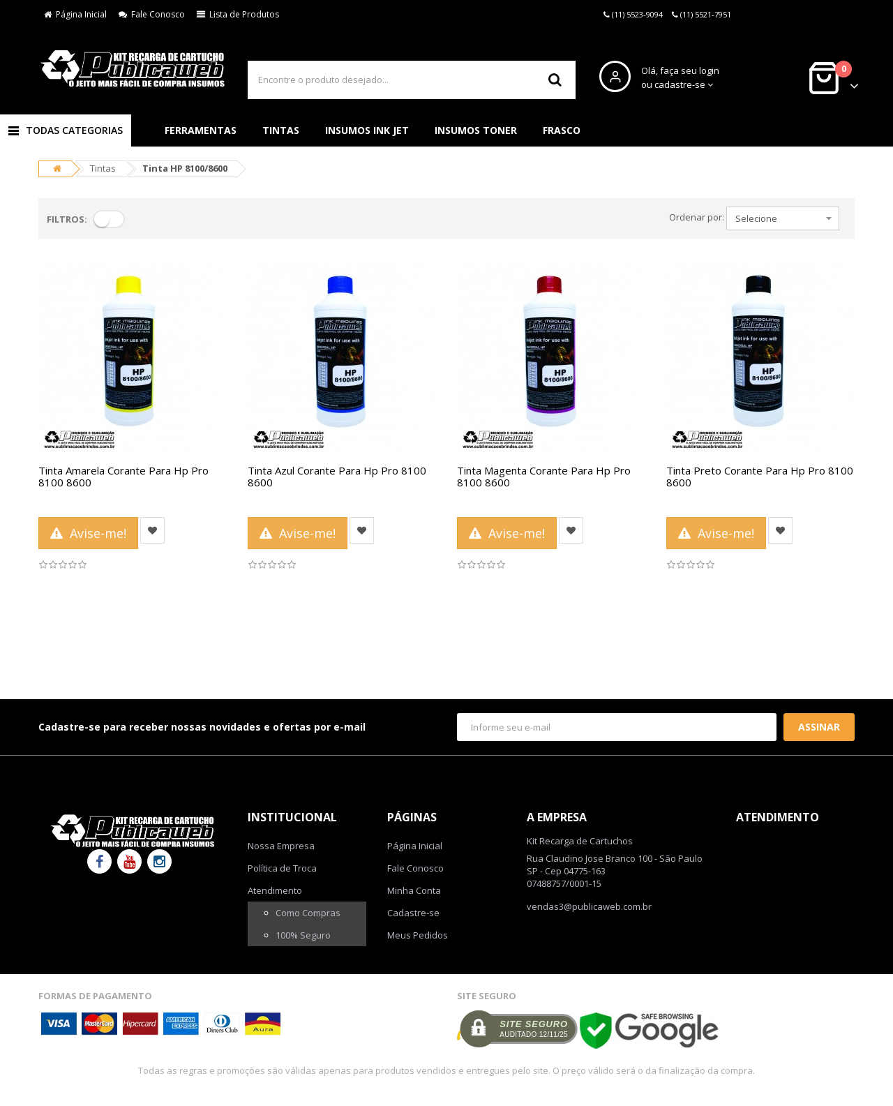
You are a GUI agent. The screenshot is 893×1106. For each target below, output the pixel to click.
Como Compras (308, 912)
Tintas (280, 130)
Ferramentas (201, 130)
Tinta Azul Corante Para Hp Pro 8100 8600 (337, 476)
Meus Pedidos (417, 935)
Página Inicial (75, 14)
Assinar (819, 726)
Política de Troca (282, 868)
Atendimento (275, 890)
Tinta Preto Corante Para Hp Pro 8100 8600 (759, 476)
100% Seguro (303, 935)
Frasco (561, 130)
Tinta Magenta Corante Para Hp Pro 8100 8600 (544, 476)
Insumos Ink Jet (367, 130)
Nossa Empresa (281, 845)
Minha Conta (414, 890)
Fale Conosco (152, 14)
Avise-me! (88, 533)
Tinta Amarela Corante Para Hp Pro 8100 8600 (123, 476)
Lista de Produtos (238, 14)
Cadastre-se (413, 912)
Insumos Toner (476, 130)
